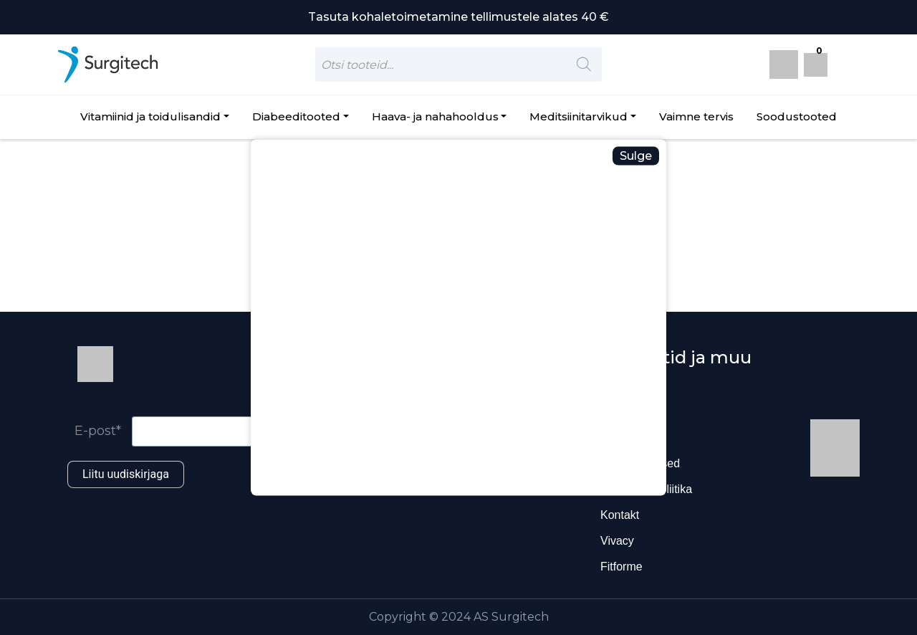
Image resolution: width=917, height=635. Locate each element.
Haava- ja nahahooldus (435, 116)
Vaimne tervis (696, 116)
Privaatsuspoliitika (646, 489)
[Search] (584, 64)
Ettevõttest (627, 437)
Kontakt (619, 515)
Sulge (636, 156)
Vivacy (617, 541)
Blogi (613, 412)
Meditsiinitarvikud (578, 116)
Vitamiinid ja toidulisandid (150, 116)
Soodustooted (797, 116)
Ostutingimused (640, 463)
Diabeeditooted (296, 116)
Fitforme (621, 566)
